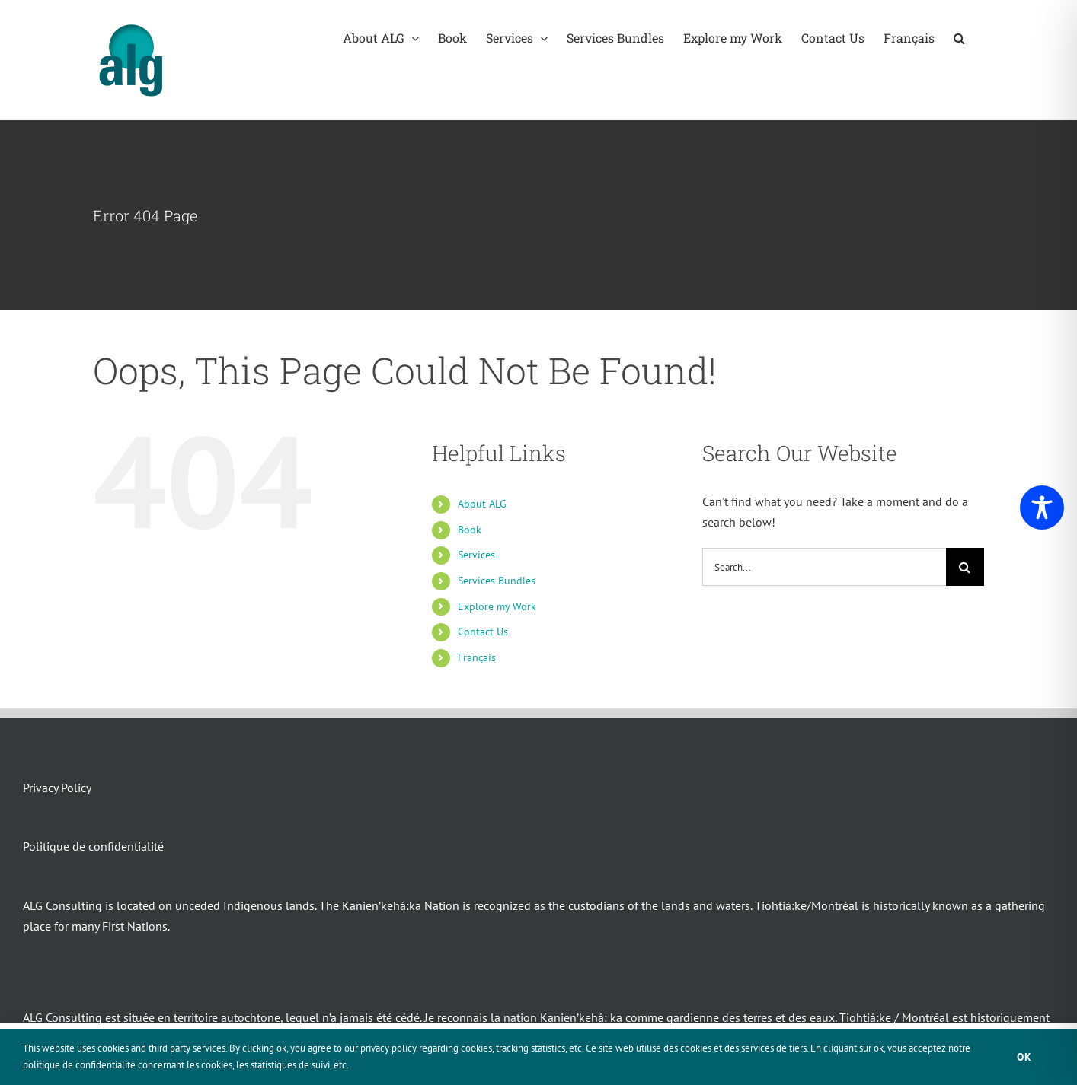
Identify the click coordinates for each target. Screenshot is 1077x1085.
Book (469, 529)
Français (477, 657)
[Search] (965, 567)
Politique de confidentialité (93, 846)
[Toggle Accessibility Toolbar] (1042, 507)
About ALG (482, 504)
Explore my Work (497, 606)
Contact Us (483, 631)
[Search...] (824, 567)
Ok (1024, 1057)
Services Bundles (496, 580)
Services (476, 555)
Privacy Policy (57, 787)
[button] (959, 37)
